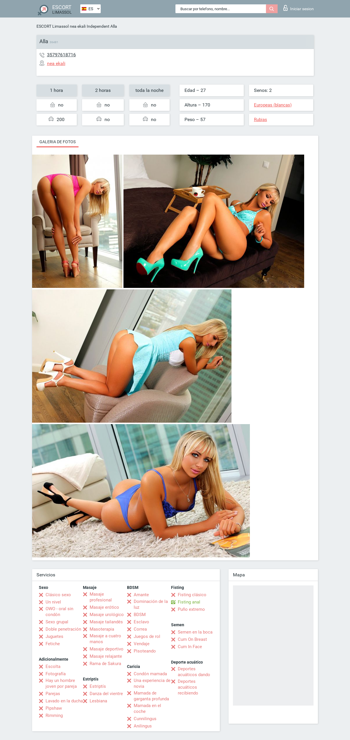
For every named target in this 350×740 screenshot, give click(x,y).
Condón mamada (150, 673)
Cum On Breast (192, 639)
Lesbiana (98, 701)
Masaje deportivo (106, 649)
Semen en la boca (195, 632)
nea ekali (78, 26)
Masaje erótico (104, 607)
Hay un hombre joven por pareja (61, 683)
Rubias (260, 119)
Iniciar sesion (298, 8)
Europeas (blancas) (273, 105)
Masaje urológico (107, 614)
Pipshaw (54, 708)
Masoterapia (102, 629)
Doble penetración (63, 629)
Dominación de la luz (151, 604)
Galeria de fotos (57, 141)
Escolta (53, 666)
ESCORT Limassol (52, 26)
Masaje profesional (101, 597)
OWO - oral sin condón (59, 611)
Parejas (53, 693)
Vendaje (141, 643)
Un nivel (53, 602)
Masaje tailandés (106, 621)
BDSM (140, 614)
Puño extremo (191, 609)
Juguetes (54, 636)
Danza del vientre (106, 693)
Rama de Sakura (105, 663)
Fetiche (53, 643)
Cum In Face (190, 646)
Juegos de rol (147, 636)
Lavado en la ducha (64, 701)
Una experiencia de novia (152, 683)
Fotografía (56, 673)
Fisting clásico (192, 594)
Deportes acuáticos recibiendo (188, 687)
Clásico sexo (58, 594)
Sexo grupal (57, 621)
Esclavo (141, 621)
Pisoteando (145, 651)
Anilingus (143, 726)
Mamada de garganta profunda (151, 695)
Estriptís (98, 686)
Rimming (54, 715)
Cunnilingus (145, 718)
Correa (140, 629)
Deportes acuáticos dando (194, 671)
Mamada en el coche (147, 708)
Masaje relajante (106, 656)
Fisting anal (189, 602)
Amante (141, 594)
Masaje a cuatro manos (105, 638)
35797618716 (61, 54)
